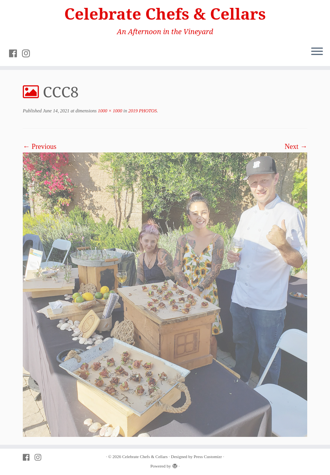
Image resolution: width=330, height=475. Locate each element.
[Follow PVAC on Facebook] (15, 53)
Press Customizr (208, 456)
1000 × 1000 (109, 111)
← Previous (40, 146)
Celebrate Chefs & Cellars (165, 13)
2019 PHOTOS (142, 111)
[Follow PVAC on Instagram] (28, 53)
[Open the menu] (317, 52)
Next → (296, 146)
